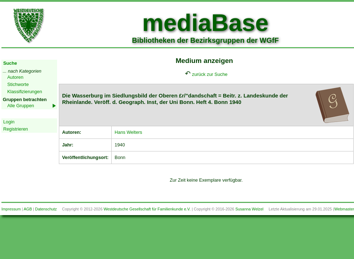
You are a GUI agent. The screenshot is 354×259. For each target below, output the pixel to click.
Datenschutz (46, 209)
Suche (10, 63)
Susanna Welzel (249, 209)
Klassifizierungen (24, 91)
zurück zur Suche (210, 74)
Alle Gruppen (20, 105)
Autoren (15, 77)
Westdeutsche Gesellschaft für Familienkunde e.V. (146, 209)
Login (8, 121)
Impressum (11, 209)
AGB (28, 209)
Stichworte (18, 84)
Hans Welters (128, 132)
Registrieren (15, 129)
